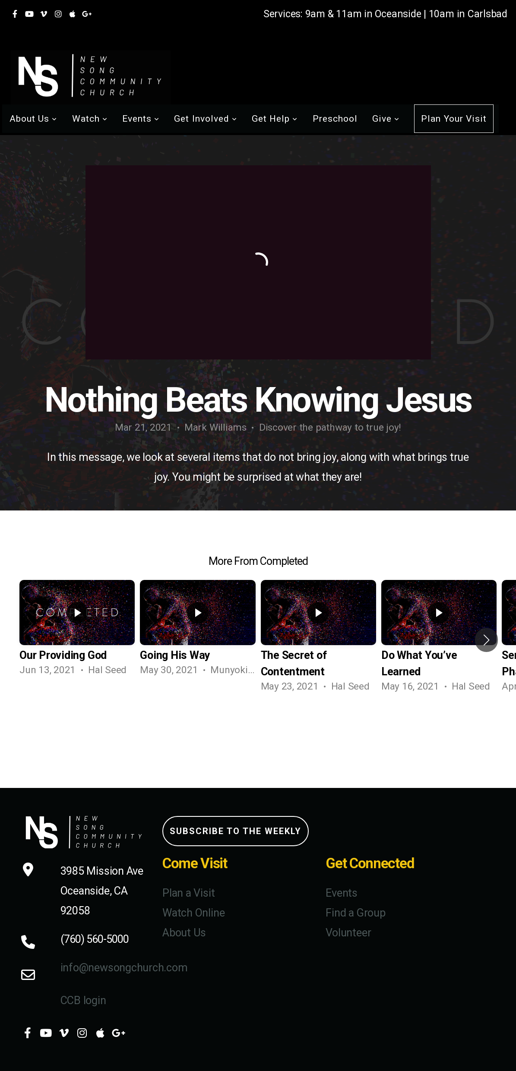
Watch (90, 118)
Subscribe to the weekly (235, 831)
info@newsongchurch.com (124, 967)
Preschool (335, 118)
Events (140, 118)
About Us (33, 118)
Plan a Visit (188, 893)
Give (385, 118)
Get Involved (205, 118)
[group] (77, 631)
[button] (486, 639)
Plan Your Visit (454, 118)
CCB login (83, 1000)
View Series (258, 728)
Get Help (275, 118)
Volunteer (348, 932)
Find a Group (355, 913)
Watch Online (193, 913)
